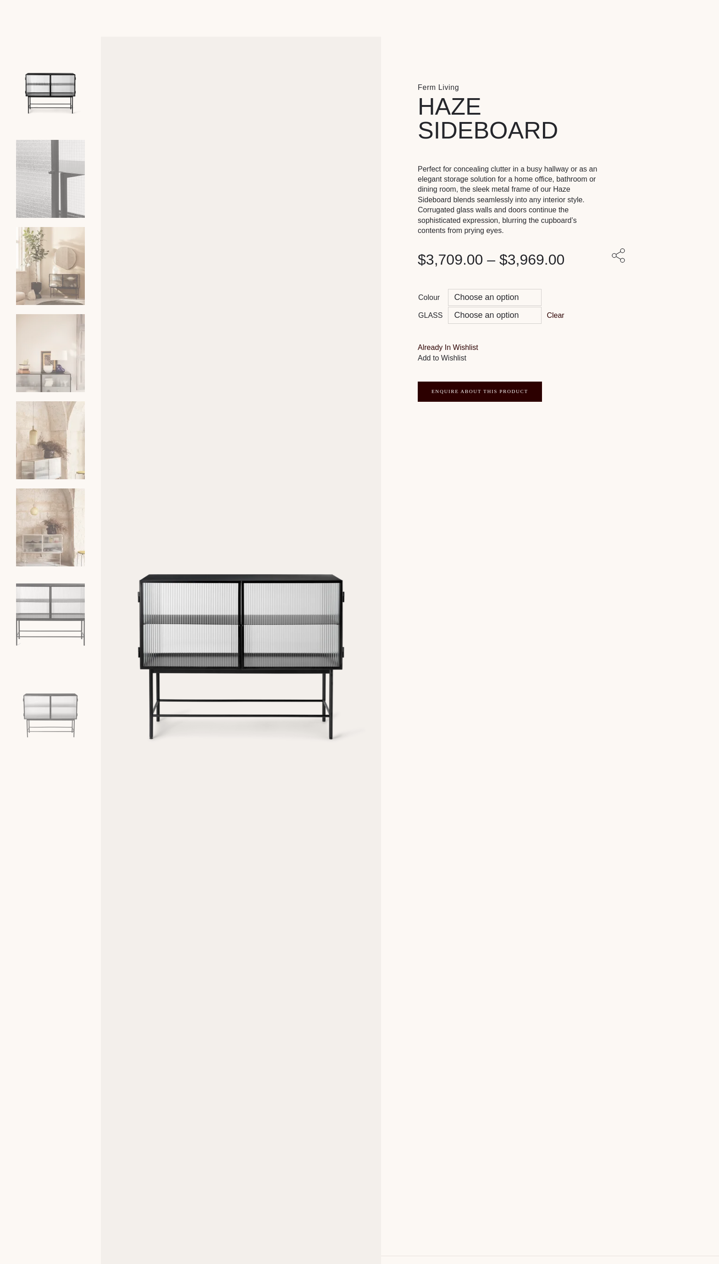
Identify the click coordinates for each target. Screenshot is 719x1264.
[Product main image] (50, 92)
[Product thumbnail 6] (50, 615)
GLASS (430, 315)
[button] (448, 347)
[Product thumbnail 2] (50, 266)
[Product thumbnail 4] (50, 440)
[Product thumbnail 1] (50, 179)
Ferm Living (438, 87)
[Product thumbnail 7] (50, 702)
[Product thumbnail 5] (50, 527)
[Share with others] (620, 256)
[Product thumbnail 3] (50, 353)
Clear (555, 315)
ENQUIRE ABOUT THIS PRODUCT (479, 391)
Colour (429, 297)
